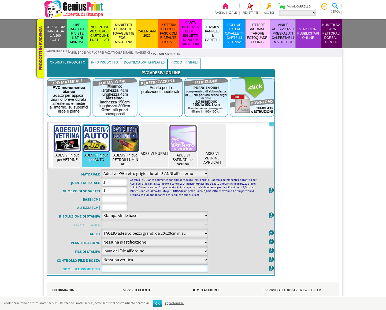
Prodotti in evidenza (40, 48)
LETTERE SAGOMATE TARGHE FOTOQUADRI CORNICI (257, 33)
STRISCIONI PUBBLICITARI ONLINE (308, 33)
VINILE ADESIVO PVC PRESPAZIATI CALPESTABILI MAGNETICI (283, 33)
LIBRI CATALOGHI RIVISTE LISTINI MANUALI (77, 33)
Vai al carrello (299, 7)
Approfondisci (174, 303)
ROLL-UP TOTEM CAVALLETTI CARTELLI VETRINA (234, 33)
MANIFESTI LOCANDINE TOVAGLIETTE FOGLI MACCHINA (124, 33)
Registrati (250, 13)
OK (157, 303)
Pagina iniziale (226, 13)
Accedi (269, 13)
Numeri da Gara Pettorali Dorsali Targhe (331, 33)
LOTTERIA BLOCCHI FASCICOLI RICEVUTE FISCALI (168, 33)
